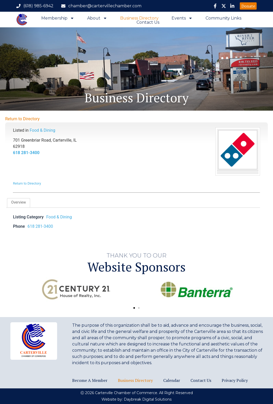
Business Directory (139, 19)
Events (182, 19)
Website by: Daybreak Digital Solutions (136, 399)
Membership (57, 19)
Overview (18, 202)
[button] (134, 308)
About (97, 19)
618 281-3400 (26, 152)
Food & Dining (42, 130)
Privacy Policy (235, 380)
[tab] (18, 202)
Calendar (171, 380)
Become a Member (89, 380)
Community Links (223, 19)
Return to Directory (22, 118)
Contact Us (147, 23)
